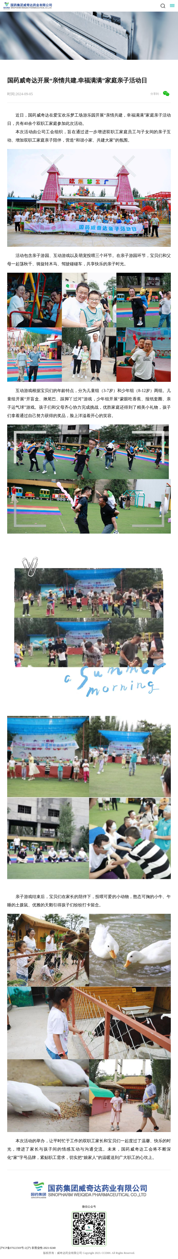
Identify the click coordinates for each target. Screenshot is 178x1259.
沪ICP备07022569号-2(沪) (15, 1248)
